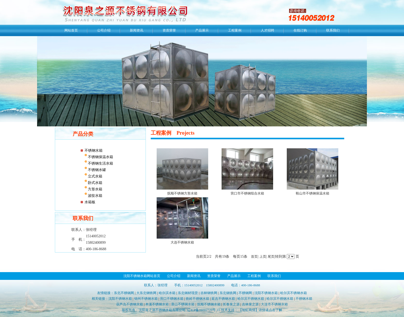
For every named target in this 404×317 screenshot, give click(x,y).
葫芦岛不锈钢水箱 (129, 304)
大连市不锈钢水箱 (274, 304)
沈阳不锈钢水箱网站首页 (141, 276)
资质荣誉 (169, 30)
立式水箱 (95, 176)
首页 (254, 256)
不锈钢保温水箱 (100, 157)
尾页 (271, 256)
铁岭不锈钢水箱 (197, 298)
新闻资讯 (136, 30)
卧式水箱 (95, 183)
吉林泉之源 (250, 304)
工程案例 (234, 30)
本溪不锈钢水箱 (157, 304)
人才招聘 (267, 30)
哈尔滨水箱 (167, 293)
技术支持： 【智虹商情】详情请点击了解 (251, 310)
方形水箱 (95, 189)
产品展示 (202, 30)
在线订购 (300, 30)
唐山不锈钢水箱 (183, 304)
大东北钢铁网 (146, 293)
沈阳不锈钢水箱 (266, 293)
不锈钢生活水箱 (100, 163)
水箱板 (90, 202)
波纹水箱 (95, 196)
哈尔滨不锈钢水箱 (293, 293)
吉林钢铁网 (208, 293)
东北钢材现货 (188, 293)
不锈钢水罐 (96, 170)
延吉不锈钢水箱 (223, 298)
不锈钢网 (245, 293)
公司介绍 (104, 30)
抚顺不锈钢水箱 (209, 304)
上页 (262, 256)
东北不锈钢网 (124, 293)
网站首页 (71, 30)
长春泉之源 (231, 304)
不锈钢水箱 (94, 150)
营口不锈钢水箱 (171, 298)
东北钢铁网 (228, 293)
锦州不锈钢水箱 (146, 298)
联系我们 (333, 30)
